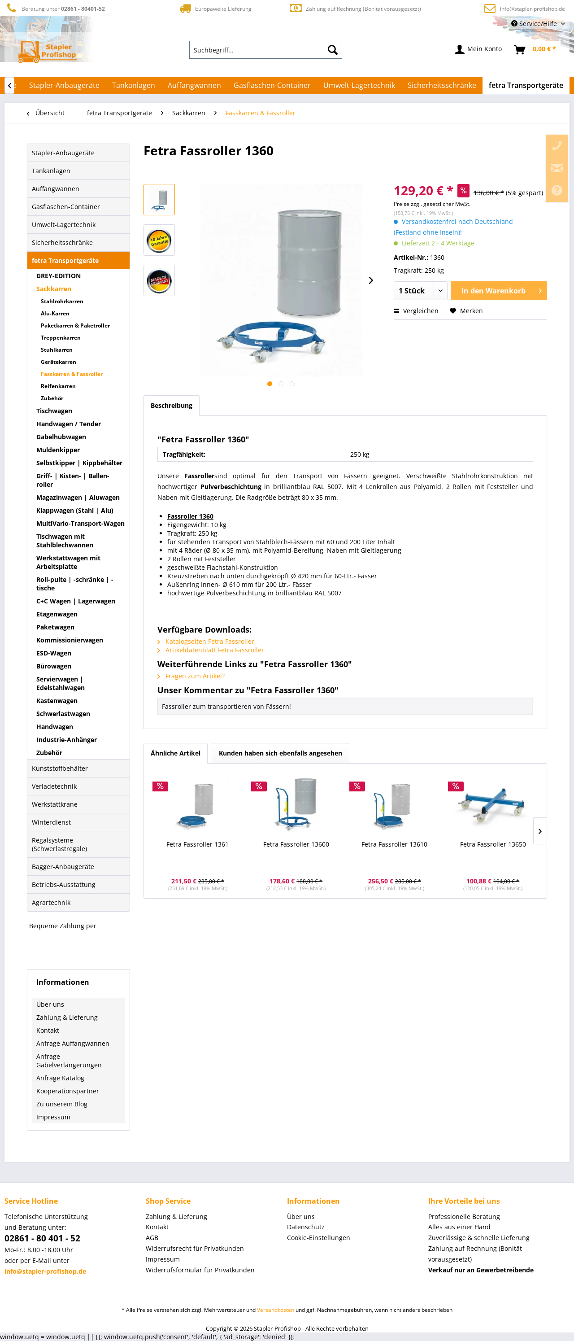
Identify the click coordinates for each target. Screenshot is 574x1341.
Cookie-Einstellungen (318, 1237)
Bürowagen (53, 666)
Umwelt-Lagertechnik (64, 224)
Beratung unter (54, 8)
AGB (152, 1237)
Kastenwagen (57, 700)
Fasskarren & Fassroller (72, 374)
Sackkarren (53, 288)
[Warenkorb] (535, 50)
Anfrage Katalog (60, 1078)
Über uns (50, 1004)
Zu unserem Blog (61, 1104)
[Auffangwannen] (194, 85)
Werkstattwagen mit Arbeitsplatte (68, 562)
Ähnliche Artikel (175, 753)
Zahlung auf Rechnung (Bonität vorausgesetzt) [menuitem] (475, 1253)
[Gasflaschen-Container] (272, 85)
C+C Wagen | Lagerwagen (75, 601)
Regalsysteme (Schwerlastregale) (59, 844)
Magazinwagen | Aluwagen (78, 497)
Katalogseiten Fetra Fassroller (205, 641)
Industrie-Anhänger (66, 739)
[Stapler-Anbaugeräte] (64, 85)
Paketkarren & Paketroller (75, 325)
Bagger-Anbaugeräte (63, 866)
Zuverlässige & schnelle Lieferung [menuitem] (479, 1237)
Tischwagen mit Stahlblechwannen (64, 540)
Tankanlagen (51, 170)
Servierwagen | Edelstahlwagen (60, 683)
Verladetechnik (54, 786)
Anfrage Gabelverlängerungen (69, 1060)
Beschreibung (171, 405)
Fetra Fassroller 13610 (394, 844)
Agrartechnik (51, 902)
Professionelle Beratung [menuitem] (464, 1216)
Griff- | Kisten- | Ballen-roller (72, 480)
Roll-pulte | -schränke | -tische (74, 583)
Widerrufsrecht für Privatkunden (195, 1248)
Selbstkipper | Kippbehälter (79, 463)
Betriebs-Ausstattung (64, 884)
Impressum (53, 1117)
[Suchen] (332, 50)
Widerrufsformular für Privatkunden (200, 1270)
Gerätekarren (58, 362)
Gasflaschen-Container (66, 206)
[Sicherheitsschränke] (442, 85)
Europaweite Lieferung (215, 8)
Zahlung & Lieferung (67, 1017)
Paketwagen (55, 627)
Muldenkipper (58, 450)
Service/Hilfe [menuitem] (535, 23)
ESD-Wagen (53, 653)
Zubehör (52, 398)
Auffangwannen (55, 188)
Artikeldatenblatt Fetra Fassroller (210, 650)
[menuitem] (266, 50)
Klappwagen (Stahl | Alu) (74, 510)
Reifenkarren (58, 386)
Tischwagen (54, 410)
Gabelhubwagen (61, 436)
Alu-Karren (55, 313)
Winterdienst (51, 822)
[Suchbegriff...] (266, 50)
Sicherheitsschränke (62, 242)
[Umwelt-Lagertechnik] (359, 85)
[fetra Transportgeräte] (526, 85)
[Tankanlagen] (133, 85)
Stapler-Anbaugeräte (63, 153)
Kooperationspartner (67, 1091)
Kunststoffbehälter (60, 768)
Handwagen (54, 726)
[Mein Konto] (478, 50)
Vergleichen (416, 310)
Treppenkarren (61, 337)
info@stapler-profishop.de (532, 9)
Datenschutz (306, 1227)
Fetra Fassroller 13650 (493, 844)
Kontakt (47, 1030)
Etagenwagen (57, 614)
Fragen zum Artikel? (191, 676)
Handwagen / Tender (68, 423)
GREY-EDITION (58, 275)
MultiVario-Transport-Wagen (80, 523)
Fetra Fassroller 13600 (296, 844)
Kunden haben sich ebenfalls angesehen (280, 753)
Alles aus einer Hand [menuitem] (459, 1227)
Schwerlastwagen (63, 713)
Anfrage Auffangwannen (72, 1043)
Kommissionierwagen (69, 640)
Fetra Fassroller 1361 (197, 844)
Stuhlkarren (57, 350)
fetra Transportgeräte (65, 260)
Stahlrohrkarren (62, 301)
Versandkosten (275, 1310)
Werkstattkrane (55, 804)
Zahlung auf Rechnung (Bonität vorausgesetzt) (355, 8)
